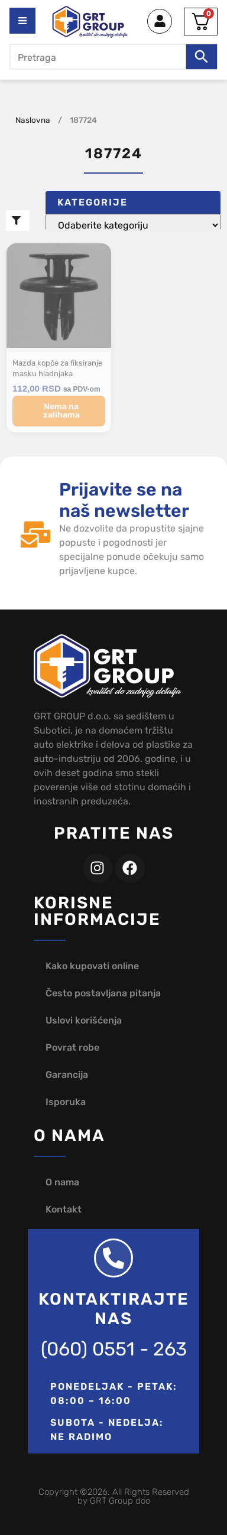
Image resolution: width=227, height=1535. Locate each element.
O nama (62, 1182)
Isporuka (66, 1101)
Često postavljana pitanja (103, 993)
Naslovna (32, 120)
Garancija (67, 1074)
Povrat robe (72, 1047)
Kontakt (64, 1209)
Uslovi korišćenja (84, 1020)
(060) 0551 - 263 (114, 1349)
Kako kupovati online (92, 966)
